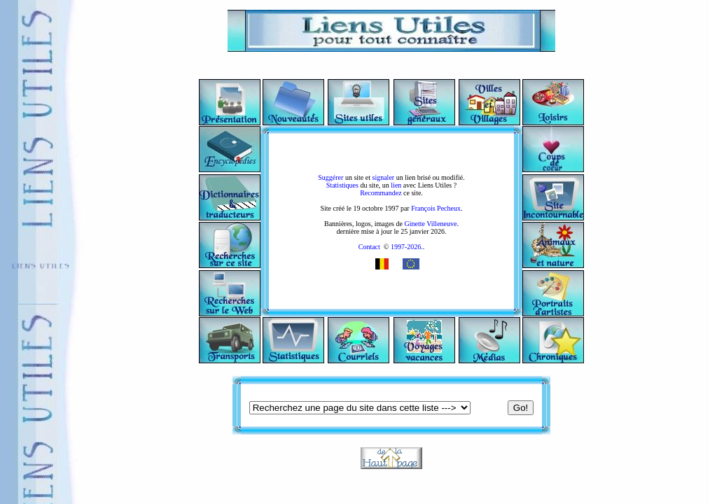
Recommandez (380, 193)
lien (396, 185)
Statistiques (342, 185)
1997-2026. (405, 247)
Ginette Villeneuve (430, 223)
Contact (369, 247)
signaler (384, 177)
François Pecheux (436, 208)
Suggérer (330, 177)
